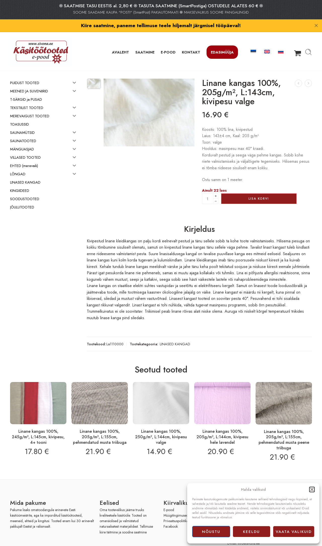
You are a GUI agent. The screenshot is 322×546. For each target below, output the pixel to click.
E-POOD (168, 41)
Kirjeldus (199, 219)
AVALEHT (120, 41)
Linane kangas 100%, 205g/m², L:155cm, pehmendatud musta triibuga (100, 426)
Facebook (171, 516)
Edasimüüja (222, 41)
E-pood (169, 499)
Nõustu (211, 531)
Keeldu (251, 531)
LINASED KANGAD (175, 334)
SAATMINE (144, 41)
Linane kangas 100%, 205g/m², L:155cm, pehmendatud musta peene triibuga (284, 429)
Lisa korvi (259, 188)
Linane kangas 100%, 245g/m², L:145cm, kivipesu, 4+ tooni (38, 426)
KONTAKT (191, 41)
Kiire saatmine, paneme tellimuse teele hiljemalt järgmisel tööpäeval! (161, 25)
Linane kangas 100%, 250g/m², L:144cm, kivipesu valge (161, 426)
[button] (311, 489)
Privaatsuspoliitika (176, 510)
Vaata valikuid (294, 531)
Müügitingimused (176, 505)
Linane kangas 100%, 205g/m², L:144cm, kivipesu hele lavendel (222, 426)
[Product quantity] (207, 188)
